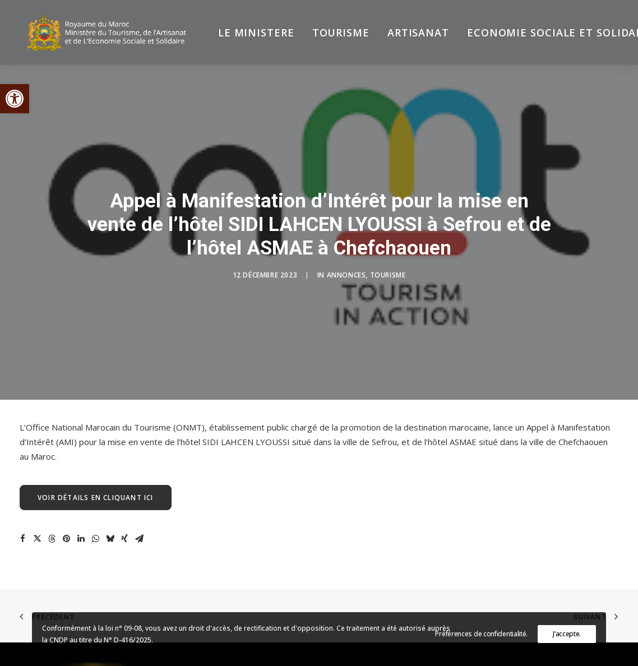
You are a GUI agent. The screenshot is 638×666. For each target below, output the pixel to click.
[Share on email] (139, 505)
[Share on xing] (124, 505)
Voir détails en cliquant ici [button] (96, 464)
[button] (14, 98)
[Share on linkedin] (80, 505)
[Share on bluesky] (110, 505)
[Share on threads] (51, 505)
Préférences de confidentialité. (481, 634)
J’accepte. (567, 634)
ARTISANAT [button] (409, 34)
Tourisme (388, 258)
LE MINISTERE (247, 34)
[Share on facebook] (22, 505)
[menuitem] (247, 35)
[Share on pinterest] (66, 505)
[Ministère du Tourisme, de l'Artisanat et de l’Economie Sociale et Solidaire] (106, 34)
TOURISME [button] (331, 34)
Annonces (346, 258)
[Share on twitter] (37, 505)
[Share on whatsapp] (95, 505)
